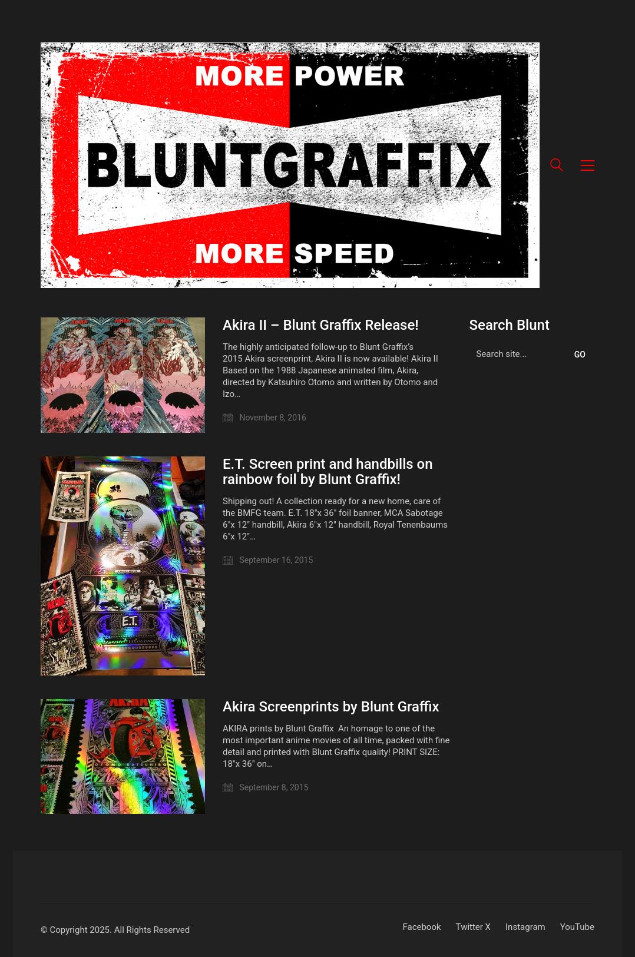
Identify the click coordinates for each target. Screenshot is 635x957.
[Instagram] (525, 927)
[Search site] (556, 166)
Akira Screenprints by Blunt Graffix (331, 706)
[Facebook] (421, 927)
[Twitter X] (473, 927)
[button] (587, 165)
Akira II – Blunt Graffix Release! (321, 325)
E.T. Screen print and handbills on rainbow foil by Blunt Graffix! (328, 472)
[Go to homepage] (290, 165)
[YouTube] (577, 927)
